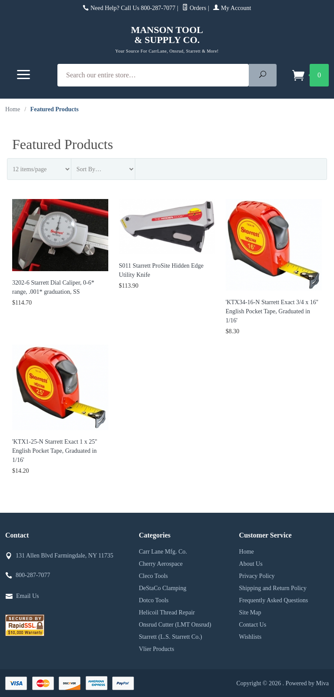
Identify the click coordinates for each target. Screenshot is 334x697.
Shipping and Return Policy (273, 588)
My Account (232, 8)
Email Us (27, 596)
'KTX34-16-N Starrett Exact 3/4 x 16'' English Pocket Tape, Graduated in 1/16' (272, 311)
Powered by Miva (307, 683)
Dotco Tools (153, 600)
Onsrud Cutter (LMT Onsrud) (175, 624)
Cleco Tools (153, 576)
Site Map (250, 612)
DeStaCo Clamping (162, 588)
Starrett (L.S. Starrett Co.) (170, 637)
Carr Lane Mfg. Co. (163, 551)
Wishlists (250, 637)
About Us (251, 564)
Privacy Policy (257, 576)
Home (12, 109)
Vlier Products (156, 649)
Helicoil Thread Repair (167, 612)
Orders (194, 8)
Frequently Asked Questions (273, 600)
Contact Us (253, 624)
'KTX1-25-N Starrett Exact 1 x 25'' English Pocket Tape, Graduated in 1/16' (54, 450)
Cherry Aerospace (161, 564)
